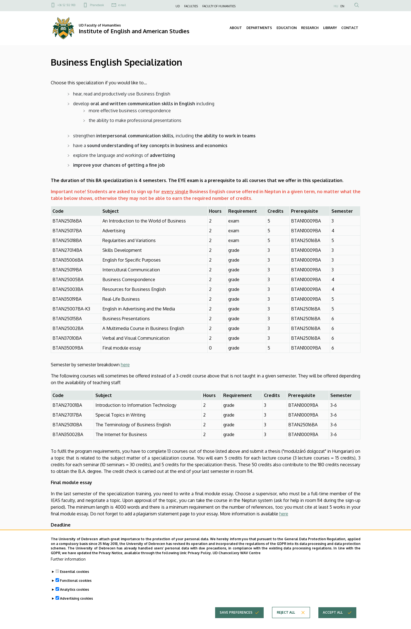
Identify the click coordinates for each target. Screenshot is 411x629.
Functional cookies (76, 591)
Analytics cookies (74, 600)
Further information (68, 569)
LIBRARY (330, 28)
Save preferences (236, 623)
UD (178, 6)
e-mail (122, 5)
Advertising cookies (76, 609)
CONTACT (349, 28)
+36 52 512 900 (66, 5)
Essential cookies (74, 582)
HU (336, 6)
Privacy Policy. (200, 564)
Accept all (333, 623)
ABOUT (236, 28)
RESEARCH (310, 28)
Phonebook (97, 5)
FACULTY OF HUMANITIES (218, 6)
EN (342, 6)
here (125, 364)
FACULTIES (191, 6)
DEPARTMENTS (259, 28)
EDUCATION (287, 28)
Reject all (286, 623)
